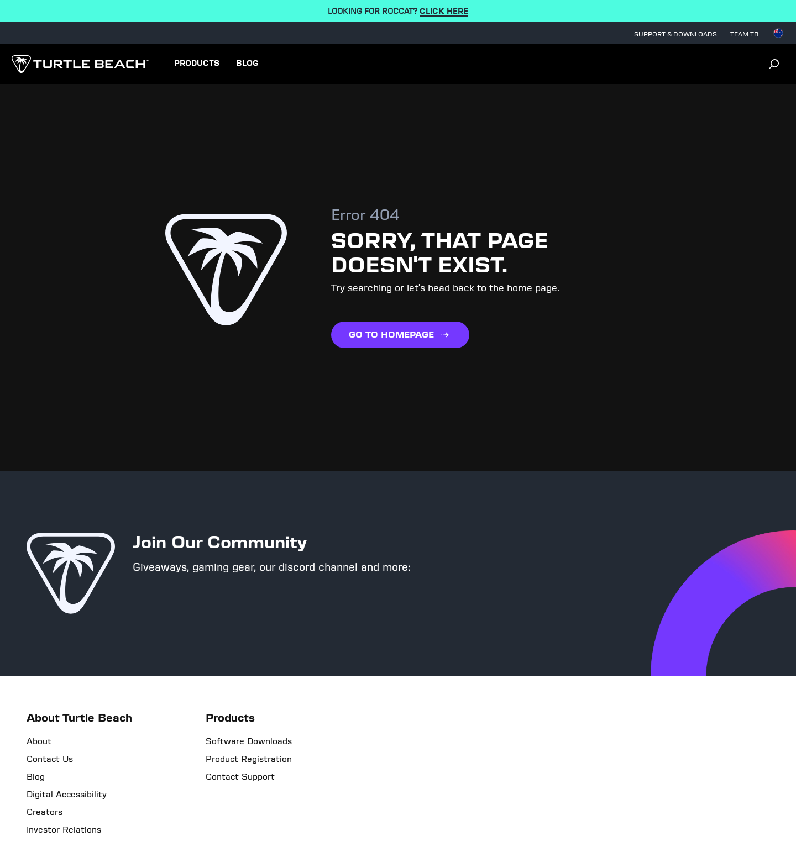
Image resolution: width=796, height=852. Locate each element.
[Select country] (778, 33)
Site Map (474, 804)
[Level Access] (50, 829)
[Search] (774, 64)
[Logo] (80, 64)
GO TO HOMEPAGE (400, 334)
